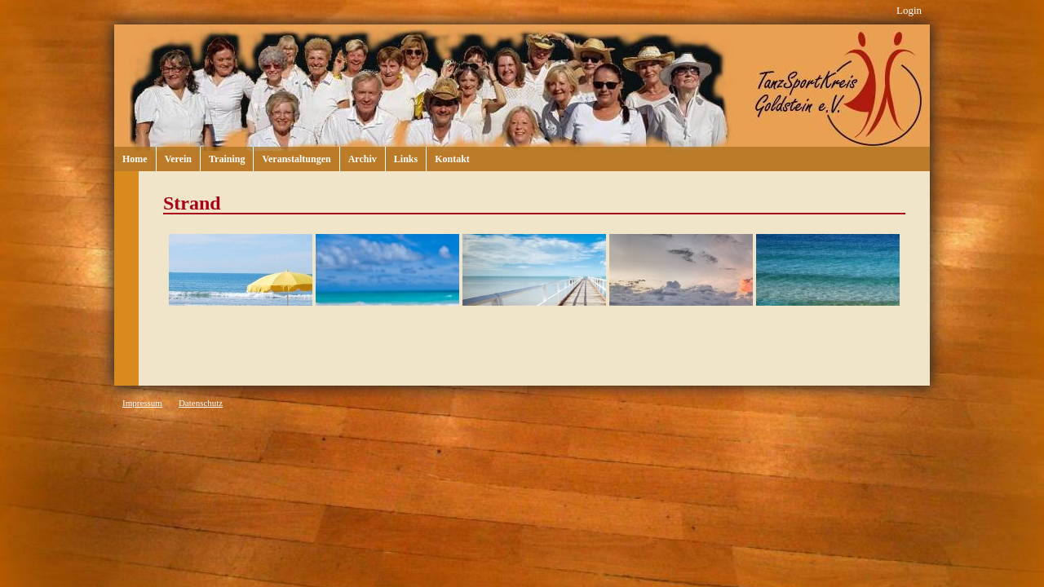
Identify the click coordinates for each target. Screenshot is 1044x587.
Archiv (362, 159)
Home (135, 159)
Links (406, 159)
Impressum (142, 403)
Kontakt (452, 159)
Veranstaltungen (296, 159)
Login (909, 10)
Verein (178, 159)
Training (227, 159)
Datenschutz (201, 403)
